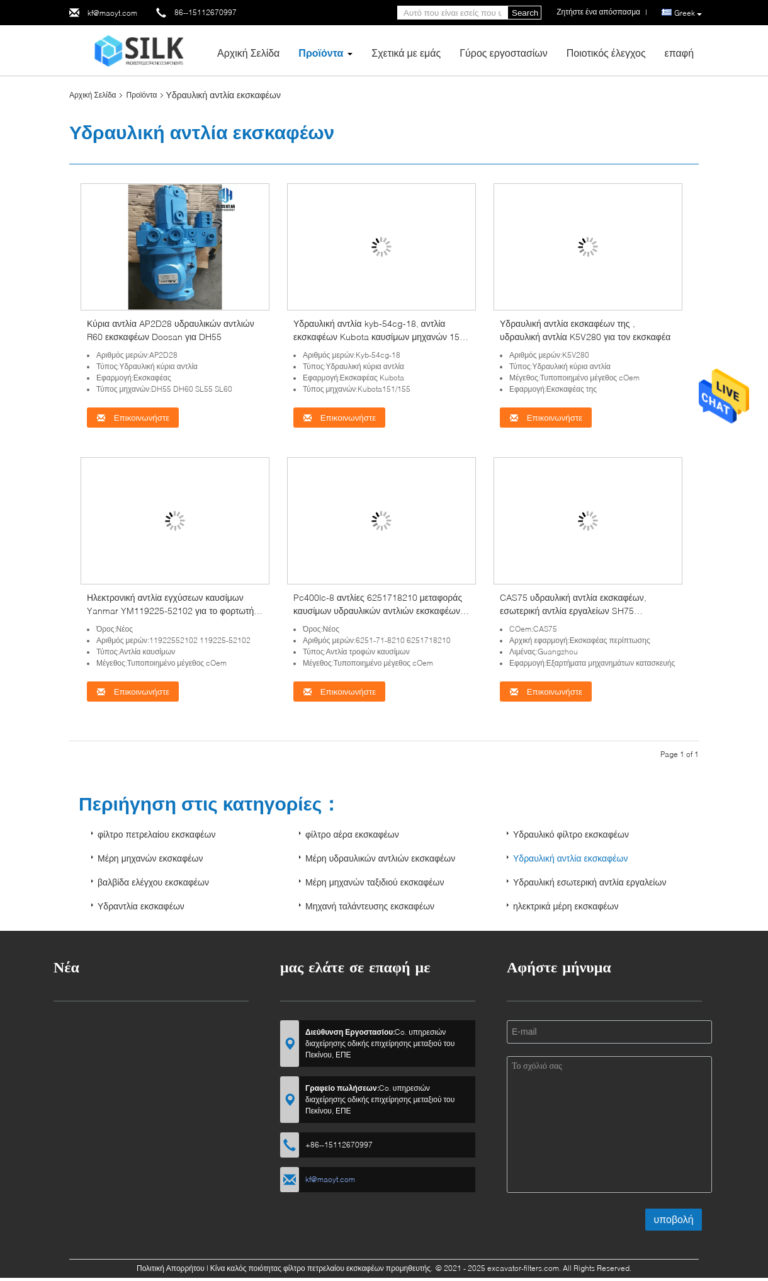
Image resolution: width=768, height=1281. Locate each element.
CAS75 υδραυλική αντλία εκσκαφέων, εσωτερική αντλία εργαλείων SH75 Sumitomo (573, 610)
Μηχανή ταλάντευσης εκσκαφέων (369, 906)
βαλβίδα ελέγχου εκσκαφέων (153, 882)
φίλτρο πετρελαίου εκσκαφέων (156, 834)
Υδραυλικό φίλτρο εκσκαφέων (571, 834)
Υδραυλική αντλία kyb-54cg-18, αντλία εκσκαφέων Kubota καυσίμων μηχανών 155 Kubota (379, 336)
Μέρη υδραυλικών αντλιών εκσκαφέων (380, 858)
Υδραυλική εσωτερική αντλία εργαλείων (589, 882)
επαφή (679, 53)
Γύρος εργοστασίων (504, 53)
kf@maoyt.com (112, 13)
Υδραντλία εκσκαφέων (141, 906)
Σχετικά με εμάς (406, 53)
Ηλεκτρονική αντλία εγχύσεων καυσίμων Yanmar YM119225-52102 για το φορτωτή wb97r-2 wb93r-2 (170, 610)
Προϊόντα (320, 53)
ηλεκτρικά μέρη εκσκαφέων (566, 906)
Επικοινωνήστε (132, 418)
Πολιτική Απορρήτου (171, 1268)
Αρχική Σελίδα (248, 53)
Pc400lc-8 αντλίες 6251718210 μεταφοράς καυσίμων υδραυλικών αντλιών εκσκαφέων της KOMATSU (377, 610)
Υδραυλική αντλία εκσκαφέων (570, 858)
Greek (688, 13)
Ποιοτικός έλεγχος (606, 53)
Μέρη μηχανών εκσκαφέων (150, 858)
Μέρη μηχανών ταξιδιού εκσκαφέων (374, 882)
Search (525, 13)
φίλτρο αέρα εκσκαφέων (352, 834)
